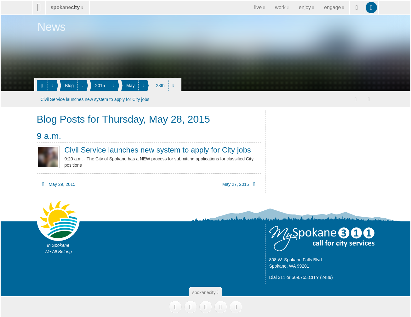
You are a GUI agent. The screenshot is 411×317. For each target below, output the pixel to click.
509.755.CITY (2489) (312, 276)
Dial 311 (277, 276)
